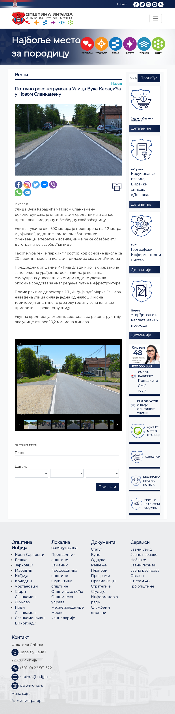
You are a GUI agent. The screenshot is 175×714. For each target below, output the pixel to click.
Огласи (137, 576)
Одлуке (98, 560)
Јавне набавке (143, 555)
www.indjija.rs (31, 685)
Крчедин (23, 581)
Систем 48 (140, 581)
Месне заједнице (67, 607)
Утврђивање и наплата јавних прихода (144, 320)
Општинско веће (67, 592)
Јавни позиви (143, 565)
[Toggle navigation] (155, 18)
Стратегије (101, 586)
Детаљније (141, 128)
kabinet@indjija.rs (34, 677)
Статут (96, 549)
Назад (116, 83)
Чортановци (26, 586)
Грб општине (142, 586)
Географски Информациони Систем (146, 254)
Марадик (23, 570)
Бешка (21, 560)
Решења (99, 565)
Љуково (22, 602)
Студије (98, 592)
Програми (100, 576)
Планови (99, 570)
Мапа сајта (20, 694)
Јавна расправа (144, 570)
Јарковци (24, 565)
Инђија (21, 576)
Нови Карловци (30, 555)
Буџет (96, 555)
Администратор (26, 701)
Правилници (103, 581)
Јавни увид (141, 549)
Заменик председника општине (64, 570)
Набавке (138, 560)
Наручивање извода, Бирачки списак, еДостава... (143, 184)
